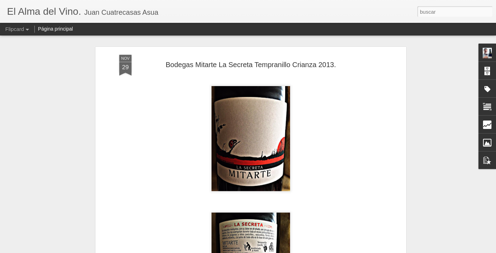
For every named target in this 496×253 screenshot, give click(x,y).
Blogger (275, 249)
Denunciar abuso (298, 249)
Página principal (55, 29)
